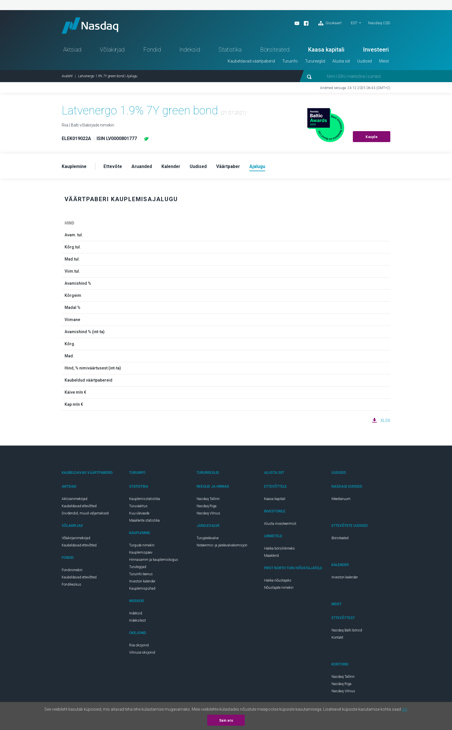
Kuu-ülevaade (139, 515)
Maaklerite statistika (144, 522)
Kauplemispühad (142, 590)
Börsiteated (274, 50)
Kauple (372, 138)
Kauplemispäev (140, 554)
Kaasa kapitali (326, 50)
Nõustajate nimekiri (278, 589)
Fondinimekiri (72, 571)
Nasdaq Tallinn (208, 500)
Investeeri (376, 50)
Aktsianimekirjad (74, 500)
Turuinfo (290, 62)
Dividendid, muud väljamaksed (85, 515)
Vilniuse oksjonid (142, 654)
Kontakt (337, 639)
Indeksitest (137, 622)
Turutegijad (137, 568)
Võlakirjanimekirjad (76, 539)
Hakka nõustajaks (277, 582)
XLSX (385, 422)
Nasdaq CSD (379, 23)
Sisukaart (330, 23)
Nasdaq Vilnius (208, 515)
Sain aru (226, 720)
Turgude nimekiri (142, 547)
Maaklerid (271, 557)
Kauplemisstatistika (144, 500)
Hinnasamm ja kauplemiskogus (153, 561)
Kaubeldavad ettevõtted (79, 507)
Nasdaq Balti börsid (347, 632)
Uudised (364, 62)
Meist (384, 62)
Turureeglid (315, 62)
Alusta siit (341, 62)
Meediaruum (341, 500)
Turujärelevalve (208, 539)
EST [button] (354, 23)
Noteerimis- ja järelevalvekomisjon (222, 547)
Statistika (230, 50)
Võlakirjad (112, 50)
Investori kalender (142, 583)
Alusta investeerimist (280, 525)
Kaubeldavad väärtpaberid (251, 62)
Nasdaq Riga (206, 507)
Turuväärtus (138, 507)
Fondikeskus (71, 586)
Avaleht (67, 77)
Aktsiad (72, 50)
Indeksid (189, 50)
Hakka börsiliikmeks (279, 550)
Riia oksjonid (139, 647)
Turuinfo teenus (141, 576)
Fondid (152, 50)
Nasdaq (92, 26)
